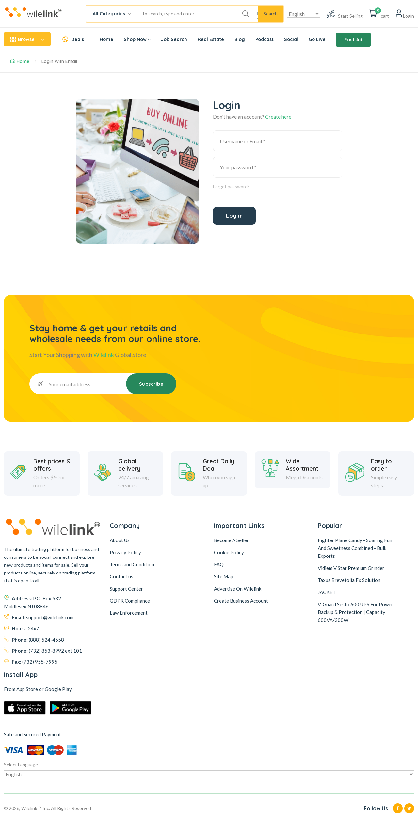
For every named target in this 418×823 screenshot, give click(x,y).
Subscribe (151, 384)
